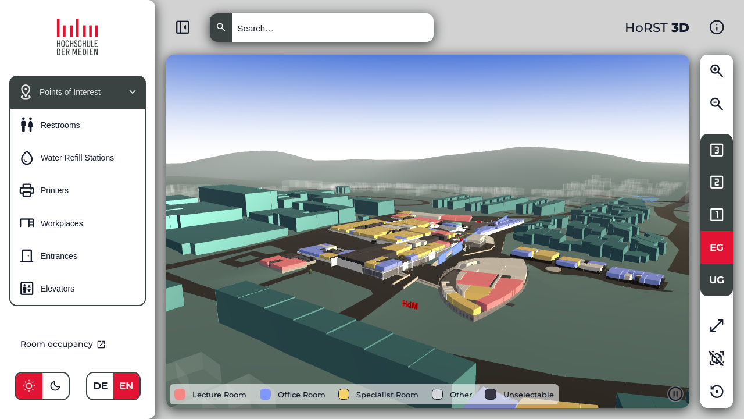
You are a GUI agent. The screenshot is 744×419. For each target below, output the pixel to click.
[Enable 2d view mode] (716, 358)
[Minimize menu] (182, 27)
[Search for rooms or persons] (333, 27)
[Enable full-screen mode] (716, 326)
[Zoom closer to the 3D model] (716, 71)
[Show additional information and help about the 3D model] (716, 27)
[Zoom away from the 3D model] (716, 104)
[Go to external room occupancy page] (77, 343)
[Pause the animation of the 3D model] (675, 394)
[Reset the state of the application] (716, 391)
